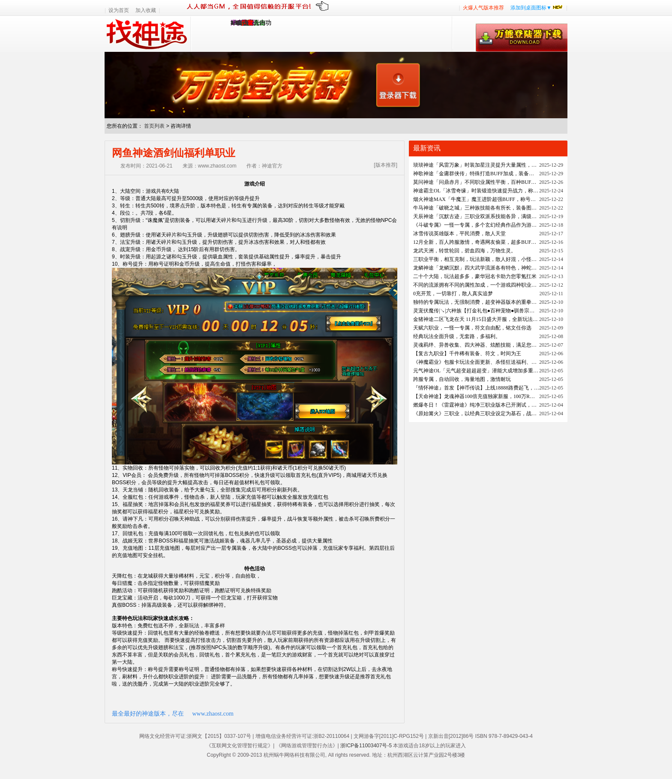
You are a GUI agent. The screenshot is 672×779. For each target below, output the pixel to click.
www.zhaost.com (213, 713)
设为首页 (118, 10)
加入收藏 (145, 10)
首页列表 (154, 126)
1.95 (236, 23)
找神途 (148, 34)
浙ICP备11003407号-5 (366, 746)
